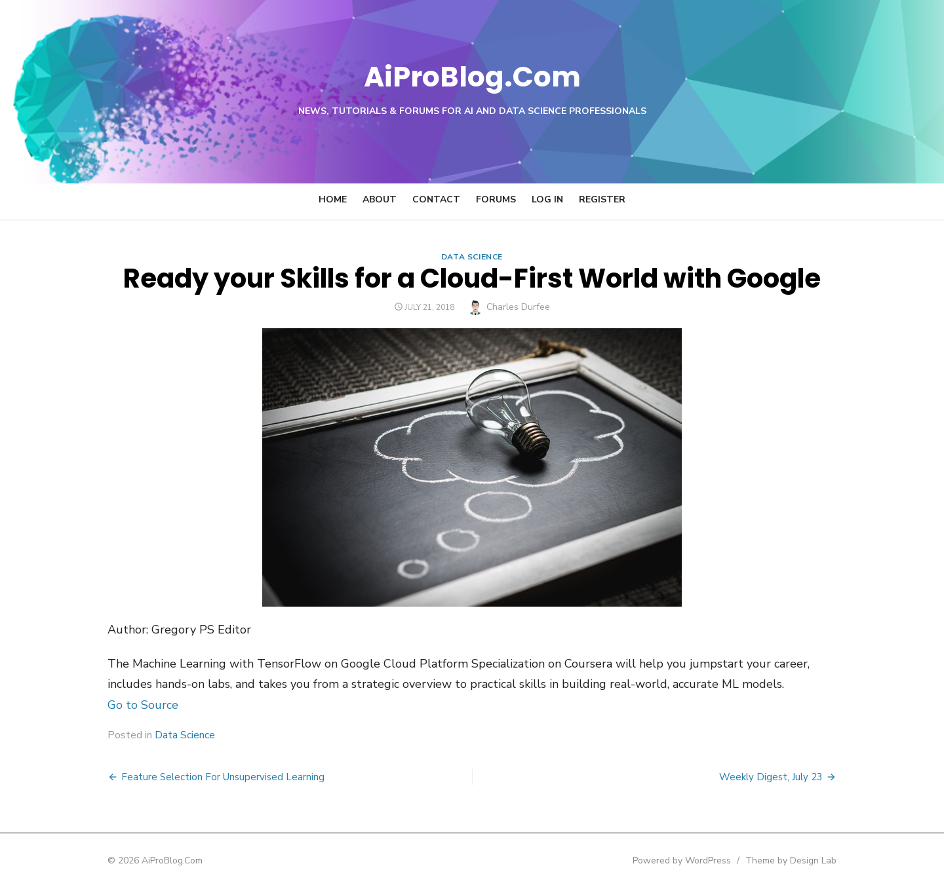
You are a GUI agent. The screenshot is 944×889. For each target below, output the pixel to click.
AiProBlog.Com (472, 76)
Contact (436, 199)
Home (333, 199)
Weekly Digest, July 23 (786, 777)
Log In (547, 199)
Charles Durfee (518, 307)
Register (602, 199)
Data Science (472, 257)
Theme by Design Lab (806, 860)
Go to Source (127, 705)
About (380, 199)
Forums (496, 199)
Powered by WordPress (697, 860)
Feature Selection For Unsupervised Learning (207, 777)
